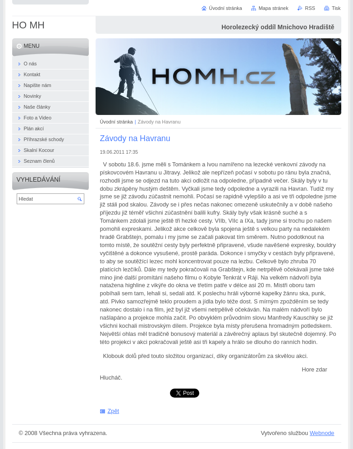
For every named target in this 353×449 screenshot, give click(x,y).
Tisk (336, 8)
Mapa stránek (274, 8)
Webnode (322, 433)
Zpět (113, 411)
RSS (310, 8)
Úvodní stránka (116, 121)
